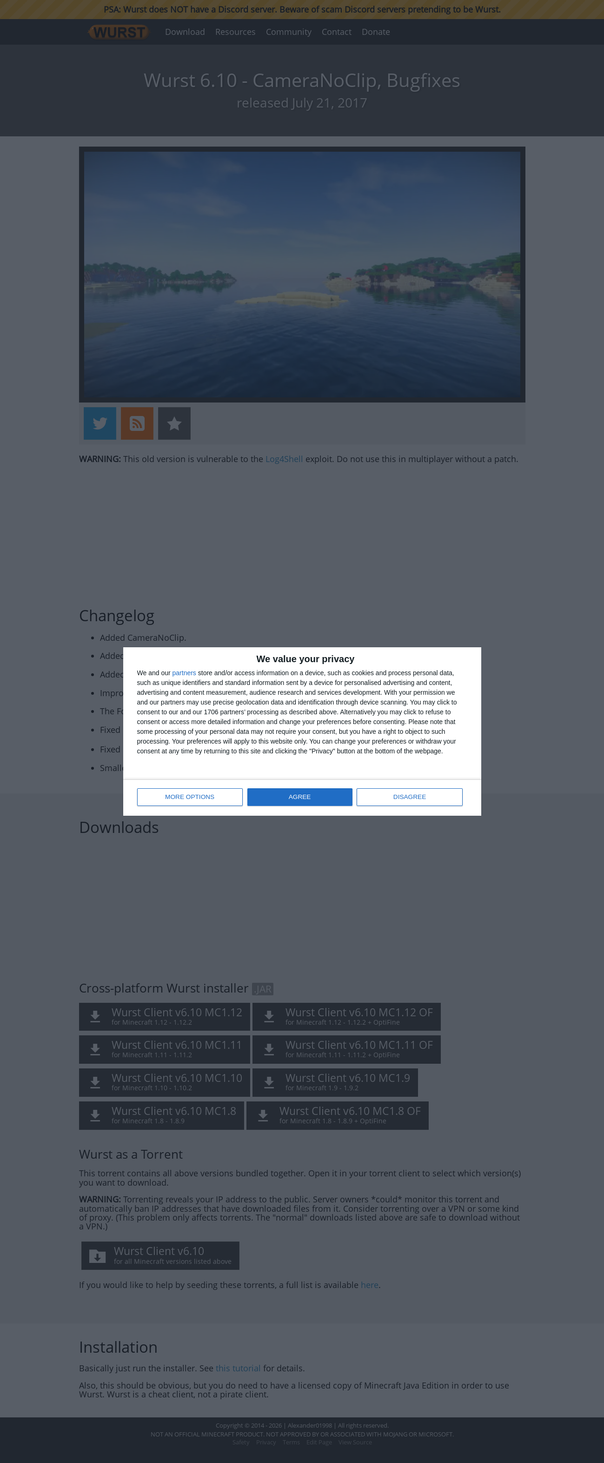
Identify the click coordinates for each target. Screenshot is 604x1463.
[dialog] (302, 732)
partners (184, 673)
